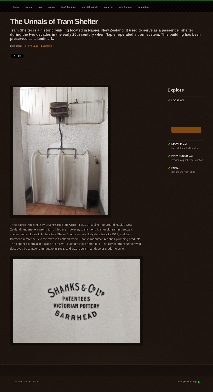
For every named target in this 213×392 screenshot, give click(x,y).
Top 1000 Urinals (90, 7)
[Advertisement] (82, 70)
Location (177, 100)
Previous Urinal (182, 156)
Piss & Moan (125, 7)
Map (40, 7)
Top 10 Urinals (68, 7)
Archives (108, 7)
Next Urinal (179, 144)
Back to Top (190, 381)
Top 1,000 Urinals (31, 45)
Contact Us (143, 7)
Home (16, 7)
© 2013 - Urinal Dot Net (26, 381)
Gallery (51, 7)
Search (28, 7)
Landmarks (46, 45)
